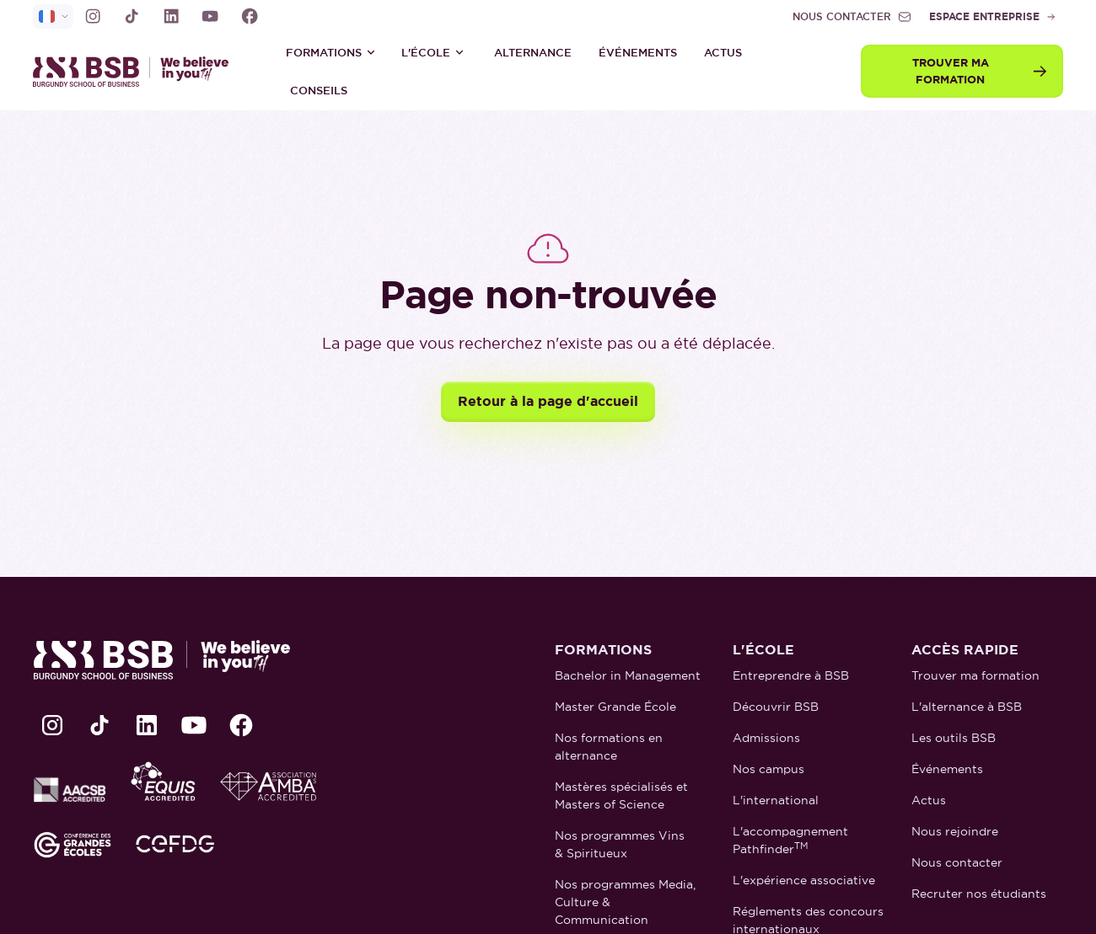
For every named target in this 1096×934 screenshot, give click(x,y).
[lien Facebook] (249, 16)
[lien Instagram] (92, 16)
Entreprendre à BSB (791, 675)
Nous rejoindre (954, 831)
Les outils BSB (953, 737)
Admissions (766, 737)
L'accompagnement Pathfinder (790, 840)
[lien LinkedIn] (171, 16)
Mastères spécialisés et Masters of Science (621, 795)
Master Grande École (615, 706)
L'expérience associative (804, 880)
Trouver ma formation (975, 675)
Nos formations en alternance (609, 746)
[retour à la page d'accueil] (138, 71)
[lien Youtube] (210, 16)
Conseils (318, 90)
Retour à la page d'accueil (548, 401)
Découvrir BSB (776, 706)
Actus (723, 52)
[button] (331, 52)
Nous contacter (956, 862)
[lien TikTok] (131, 16)
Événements (638, 52)
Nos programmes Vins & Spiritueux (620, 844)
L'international (776, 800)
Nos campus (768, 769)
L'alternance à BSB (966, 706)
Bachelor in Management (628, 675)
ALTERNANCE (533, 52)
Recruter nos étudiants (978, 893)
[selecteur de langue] (53, 16)
